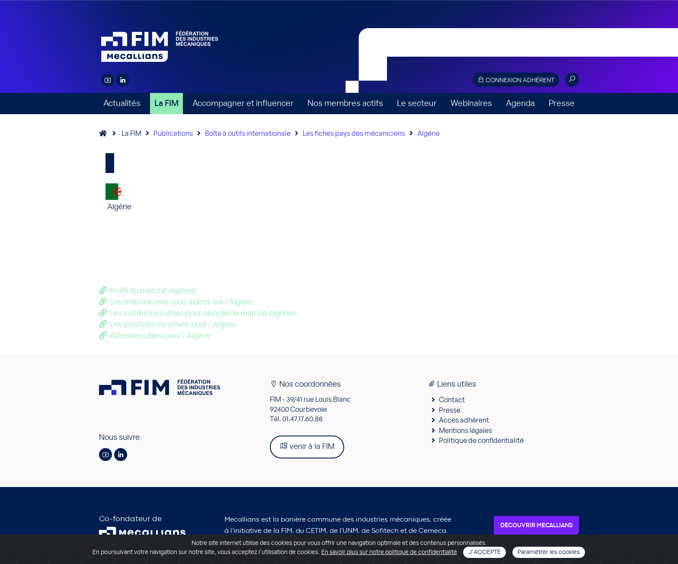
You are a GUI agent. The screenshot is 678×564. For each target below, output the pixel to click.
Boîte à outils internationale (248, 133)
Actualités (122, 103)
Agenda (520, 103)
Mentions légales (465, 430)
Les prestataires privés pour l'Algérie (173, 325)
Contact (452, 400)
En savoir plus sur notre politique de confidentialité (389, 552)
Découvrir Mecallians (536, 525)
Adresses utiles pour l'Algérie (160, 336)
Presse (562, 103)
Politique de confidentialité (481, 440)
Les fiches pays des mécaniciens (354, 133)
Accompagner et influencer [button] (243, 103)
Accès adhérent (464, 420)
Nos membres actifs (345, 103)
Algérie (428, 133)
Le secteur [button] (417, 103)
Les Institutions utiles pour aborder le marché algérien (203, 313)
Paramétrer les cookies (549, 552)
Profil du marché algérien (153, 291)
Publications (173, 133)
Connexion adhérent (515, 79)
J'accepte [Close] (484, 552)
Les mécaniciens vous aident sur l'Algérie (181, 302)
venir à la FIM (307, 446)
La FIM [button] (166, 103)
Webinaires (471, 103)
